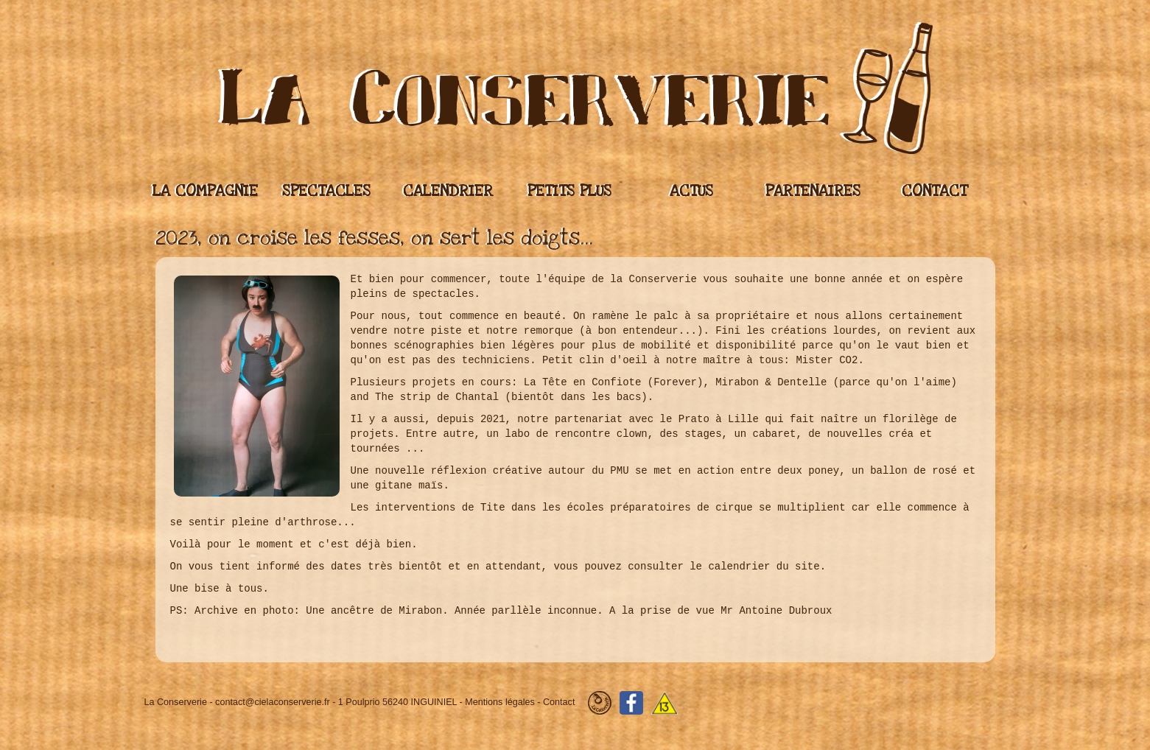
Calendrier (448, 191)
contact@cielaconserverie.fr (272, 703)
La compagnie (205, 191)
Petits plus (569, 191)
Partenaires (812, 191)
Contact (934, 191)
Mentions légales (500, 703)
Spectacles (326, 191)
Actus (691, 191)
